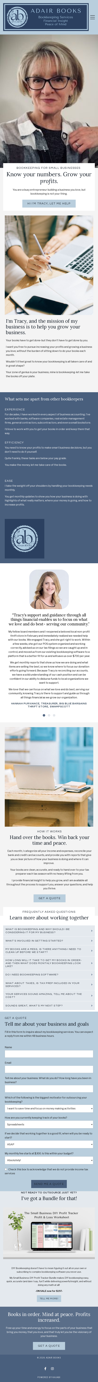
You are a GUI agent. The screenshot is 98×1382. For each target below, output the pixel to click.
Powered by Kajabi (49, 1377)
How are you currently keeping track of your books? (36, 1117)
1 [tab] (44, 715)
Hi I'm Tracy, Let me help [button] (49, 203)
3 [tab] (54, 715)
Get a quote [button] (50, 898)
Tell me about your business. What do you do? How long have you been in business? (48, 1080)
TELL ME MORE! (49, 1298)
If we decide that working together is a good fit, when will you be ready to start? (48, 1135)
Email (8, 1062)
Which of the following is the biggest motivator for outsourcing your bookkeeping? (46, 1099)
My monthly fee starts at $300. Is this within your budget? (39, 1153)
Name (8, 1047)
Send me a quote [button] (49, 1183)
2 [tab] (49, 715)
